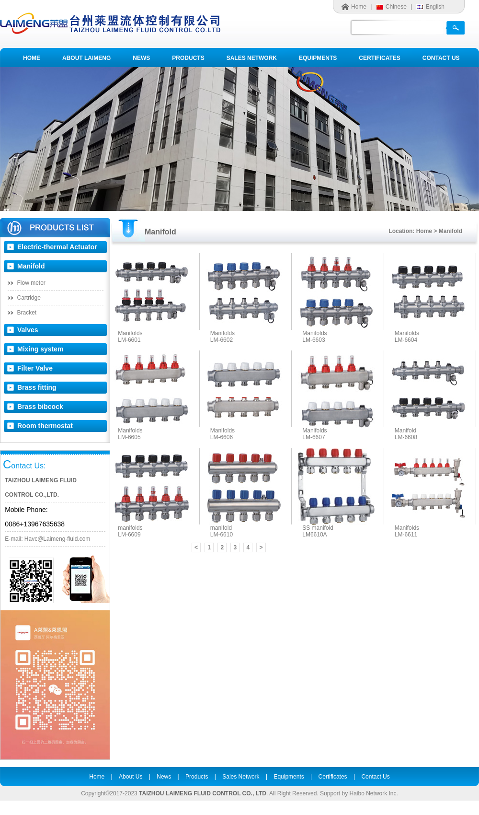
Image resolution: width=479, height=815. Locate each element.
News (164, 776)
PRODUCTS (188, 58)
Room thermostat (45, 426)
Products (196, 776)
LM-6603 (313, 340)
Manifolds (130, 333)
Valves (27, 330)
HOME (31, 58)
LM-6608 (406, 437)
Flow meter (31, 282)
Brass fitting (37, 387)
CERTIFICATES (379, 58)
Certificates (333, 776)
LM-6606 (221, 437)
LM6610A (314, 534)
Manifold (31, 266)
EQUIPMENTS (318, 58)
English (435, 6)
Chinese (396, 6)
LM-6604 (406, 340)
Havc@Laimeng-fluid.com (57, 539)
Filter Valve (35, 368)
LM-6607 (313, 437)
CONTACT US (441, 58)
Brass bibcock (40, 406)
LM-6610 (221, 534)
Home (358, 6)
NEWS (141, 58)
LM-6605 (129, 437)
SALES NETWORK (252, 58)
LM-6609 (129, 534)
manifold (221, 527)
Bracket (27, 312)
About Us (130, 776)
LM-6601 (129, 340)
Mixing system (40, 349)
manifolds (130, 527)
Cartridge (29, 297)
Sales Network (240, 776)
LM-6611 (406, 534)
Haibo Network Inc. (373, 793)
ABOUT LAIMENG (86, 58)
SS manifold (317, 527)
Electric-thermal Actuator (57, 247)
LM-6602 (221, 340)
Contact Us (375, 776)
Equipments (289, 776)
